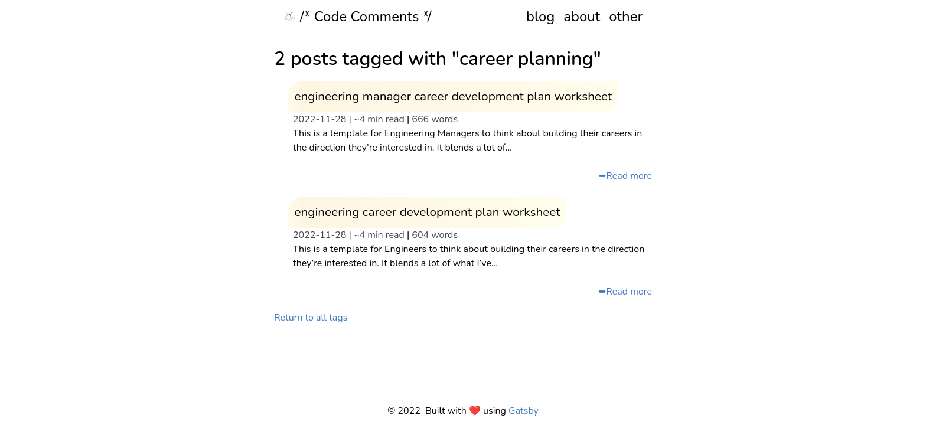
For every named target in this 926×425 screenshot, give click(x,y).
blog (540, 16)
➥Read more (625, 175)
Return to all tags (310, 317)
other (626, 16)
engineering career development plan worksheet (427, 212)
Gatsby (523, 411)
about (581, 16)
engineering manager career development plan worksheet (453, 96)
